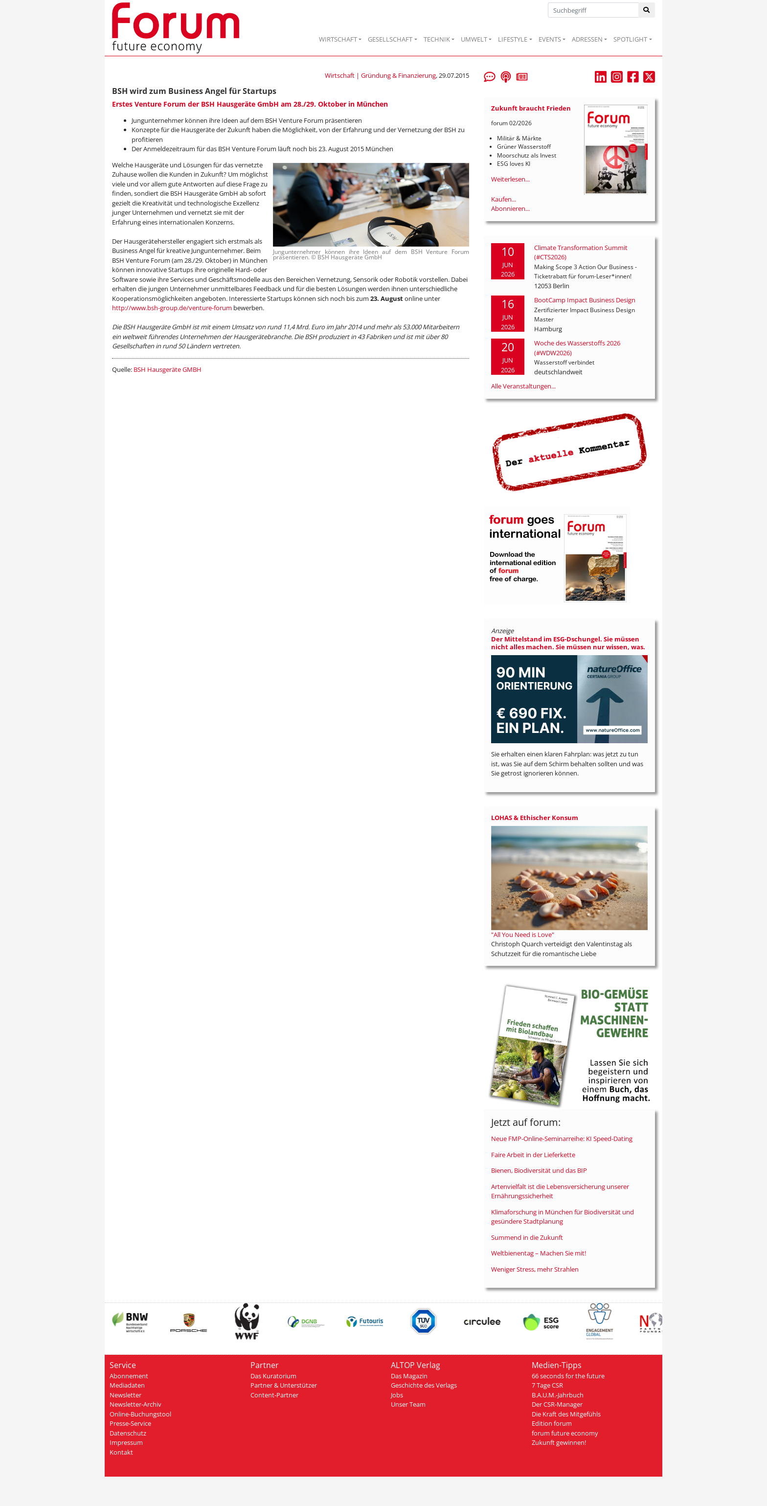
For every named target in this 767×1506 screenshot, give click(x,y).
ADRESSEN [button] (587, 39)
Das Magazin (409, 1375)
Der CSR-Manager (557, 1404)
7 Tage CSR (547, 1385)
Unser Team (408, 1404)
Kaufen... (503, 199)
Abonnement (129, 1375)
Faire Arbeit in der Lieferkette (533, 1154)
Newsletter (125, 1395)
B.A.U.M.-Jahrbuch (558, 1395)
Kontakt (121, 1452)
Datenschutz (128, 1433)
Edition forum (552, 1423)
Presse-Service (130, 1423)
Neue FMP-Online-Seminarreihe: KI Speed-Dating (561, 1138)
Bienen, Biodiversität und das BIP (539, 1170)
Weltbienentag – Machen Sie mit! (538, 1253)
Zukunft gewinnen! (559, 1442)
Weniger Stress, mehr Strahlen (535, 1269)
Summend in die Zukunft (527, 1237)
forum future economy (565, 1433)
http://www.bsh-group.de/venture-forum (172, 307)
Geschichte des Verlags (424, 1385)
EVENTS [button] (550, 39)
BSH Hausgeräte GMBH (168, 369)
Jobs (397, 1395)
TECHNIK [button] (437, 39)
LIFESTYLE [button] (512, 39)
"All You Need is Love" (522, 934)
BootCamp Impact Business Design (584, 300)
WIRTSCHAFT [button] (338, 39)
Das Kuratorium (273, 1375)
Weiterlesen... (510, 179)
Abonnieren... (510, 208)
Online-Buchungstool (140, 1414)
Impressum (126, 1442)
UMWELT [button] (474, 39)
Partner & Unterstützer (283, 1385)
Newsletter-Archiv (135, 1404)
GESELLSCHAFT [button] (390, 39)
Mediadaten (127, 1385)
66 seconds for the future (568, 1375)
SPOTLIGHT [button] (630, 39)
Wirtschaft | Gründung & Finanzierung (380, 75)
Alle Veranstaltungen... (523, 386)
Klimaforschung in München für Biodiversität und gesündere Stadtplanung (562, 1217)
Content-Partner (274, 1395)
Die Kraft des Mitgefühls (566, 1414)
